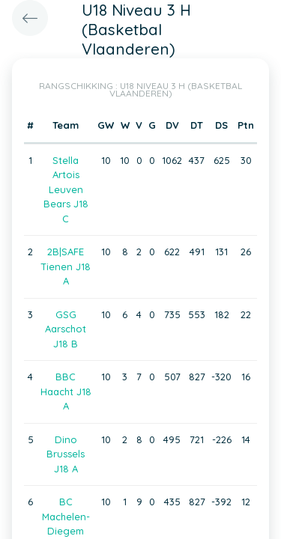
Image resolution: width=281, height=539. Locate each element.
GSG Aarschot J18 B (65, 329)
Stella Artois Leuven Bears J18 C (65, 189)
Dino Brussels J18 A (65, 454)
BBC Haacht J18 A (65, 391)
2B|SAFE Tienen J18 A (65, 266)
